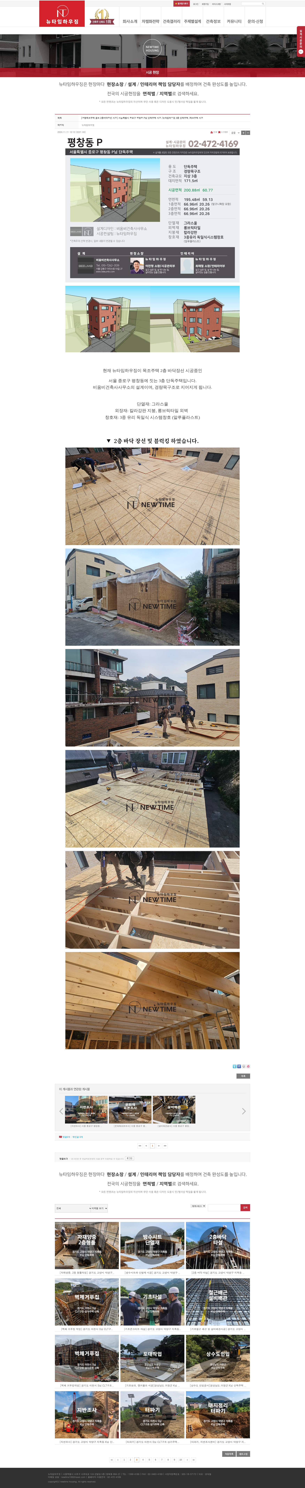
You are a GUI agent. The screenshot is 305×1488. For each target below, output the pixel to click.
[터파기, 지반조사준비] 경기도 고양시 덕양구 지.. (218, 1442)
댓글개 (66, 1136)
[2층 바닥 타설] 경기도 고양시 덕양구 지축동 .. (218, 1272)
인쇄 (214, 132)
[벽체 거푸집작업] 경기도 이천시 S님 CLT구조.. (87, 1385)
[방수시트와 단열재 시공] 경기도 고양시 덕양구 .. (152, 1272)
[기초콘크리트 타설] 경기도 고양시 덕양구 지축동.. (152, 1329)
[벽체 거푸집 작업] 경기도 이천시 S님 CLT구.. (87, 1329)
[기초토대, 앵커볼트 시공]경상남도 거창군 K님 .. (152, 1385)
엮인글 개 (78, 1136)
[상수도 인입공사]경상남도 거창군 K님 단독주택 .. (218, 1385)
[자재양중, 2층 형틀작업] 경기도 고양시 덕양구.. (87, 1272)
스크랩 (223, 132)
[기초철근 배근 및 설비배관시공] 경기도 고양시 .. (218, 1329)
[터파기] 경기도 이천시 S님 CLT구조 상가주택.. (152, 1442)
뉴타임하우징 (88, 124)
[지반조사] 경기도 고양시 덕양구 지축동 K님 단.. (87, 1442)
